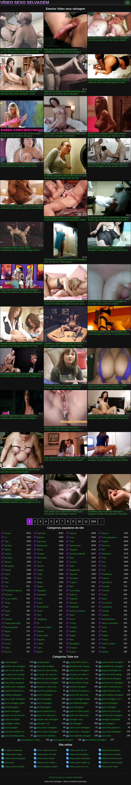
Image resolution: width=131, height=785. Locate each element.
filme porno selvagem (14, 682)
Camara (8, 619)
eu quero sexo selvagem (15, 674)
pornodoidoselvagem (78, 703)
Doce (39, 578)
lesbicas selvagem (77, 687)
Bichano (40, 537)
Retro (71, 615)
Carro (39, 648)
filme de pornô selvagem (113, 674)
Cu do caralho (11, 599)
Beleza (8, 549)
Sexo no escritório (110, 623)
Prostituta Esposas (13, 590)
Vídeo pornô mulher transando (48, 762)
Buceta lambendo (77, 554)
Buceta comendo (77, 611)
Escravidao (107, 603)
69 (38, 623)
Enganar (41, 639)
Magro (40, 582)
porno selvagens (44, 703)
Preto (71, 566)
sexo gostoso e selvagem (32, 740)
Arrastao (73, 627)
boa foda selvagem (45, 666)
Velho (104, 627)
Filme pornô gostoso (111, 750)
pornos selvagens (110, 703)
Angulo (40, 570)
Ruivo (39, 599)
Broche (8, 533)
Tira (6, 586)
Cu (6, 537)
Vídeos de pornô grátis (112, 762)
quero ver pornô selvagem (113, 711)
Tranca (105, 639)
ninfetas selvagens (13, 695)
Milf (103, 549)
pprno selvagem (109, 707)
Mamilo (105, 652)
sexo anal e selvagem (47, 727)
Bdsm (104, 599)
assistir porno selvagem (112, 662)
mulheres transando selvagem (80, 691)
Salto (7, 615)
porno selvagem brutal (79, 699)
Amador (40, 554)
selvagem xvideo (12, 723)
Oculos (8, 643)
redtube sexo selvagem (47, 719)
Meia (71, 558)
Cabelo (40, 643)
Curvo (104, 594)
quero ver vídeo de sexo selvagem (48, 715)
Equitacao (41, 541)
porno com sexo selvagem (80, 695)
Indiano (105, 635)
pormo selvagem (44, 695)
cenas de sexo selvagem (48, 670)
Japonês (73, 574)
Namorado (42, 558)
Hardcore (41, 533)
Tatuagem (41, 590)
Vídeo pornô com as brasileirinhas (80, 766)
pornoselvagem (44, 707)
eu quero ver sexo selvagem (48, 674)
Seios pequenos (109, 537)
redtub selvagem (12, 719)
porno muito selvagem (15, 699)
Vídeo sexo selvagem (24, 3)
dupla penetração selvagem (113, 670)
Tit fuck (72, 623)
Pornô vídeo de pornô (47, 750)
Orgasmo (73, 599)
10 (79, 521)
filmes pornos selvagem (48, 682)
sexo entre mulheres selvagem (48, 736)
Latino (40, 603)
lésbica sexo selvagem (15, 687)
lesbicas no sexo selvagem (48, 687)
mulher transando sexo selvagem (113, 687)
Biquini (8, 631)
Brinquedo (9, 566)
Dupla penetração (13, 623)
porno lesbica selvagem (112, 695)
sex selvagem (75, 723)
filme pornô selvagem (111, 678)
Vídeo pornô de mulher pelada (48, 754)
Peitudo (72, 533)
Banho (40, 652)
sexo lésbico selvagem (96, 740)
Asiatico (8, 554)
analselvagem (43, 662)
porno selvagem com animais (113, 699)
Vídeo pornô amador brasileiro (113, 754)
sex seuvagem (11, 727)
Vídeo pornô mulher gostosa (80, 762)
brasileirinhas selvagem (112, 666)
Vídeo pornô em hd (78, 750)
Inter (7, 582)
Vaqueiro (73, 549)
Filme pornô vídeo (110, 766)
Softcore (73, 594)
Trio (103, 570)
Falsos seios (42, 635)
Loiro (71, 537)
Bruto (104, 631)
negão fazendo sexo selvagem (113, 691)
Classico (73, 648)
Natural (40, 566)
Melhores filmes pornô (112, 758)
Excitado (8, 558)
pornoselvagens (76, 707)
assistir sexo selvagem (15, 666)
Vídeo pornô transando (15, 758)
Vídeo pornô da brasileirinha (15, 766)
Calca (7, 574)
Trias (71, 541)
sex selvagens (108, 723)
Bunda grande (11, 627)
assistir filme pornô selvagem (80, 662)
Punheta (106, 586)
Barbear (8, 545)
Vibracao (73, 603)
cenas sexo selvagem (79, 670)
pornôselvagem (12, 707)
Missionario (42, 545)
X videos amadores (13, 750)
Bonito (40, 549)
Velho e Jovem (108, 643)
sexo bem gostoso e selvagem (113, 727)
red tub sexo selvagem (112, 715)
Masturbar (106, 554)
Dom (39, 615)
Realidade (74, 607)
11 (86, 521)
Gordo (7, 611)
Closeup (8, 594)
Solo (104, 566)
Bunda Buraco (108, 619)
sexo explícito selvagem (80, 736)
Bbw (104, 648)
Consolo (105, 590)
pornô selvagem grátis (15, 703)
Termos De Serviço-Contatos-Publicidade (65, 777)
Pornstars (73, 578)
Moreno (105, 533)
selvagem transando (111, 719)
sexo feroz (106, 736)
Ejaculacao (107, 582)
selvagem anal (76, 719)
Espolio (105, 541)
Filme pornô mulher (46, 758)
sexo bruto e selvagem (79, 732)
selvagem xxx (43, 723)
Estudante (41, 594)
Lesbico (105, 615)
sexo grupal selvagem (63, 740)
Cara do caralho (44, 627)
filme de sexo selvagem (47, 678)
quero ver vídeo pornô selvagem (80, 715)
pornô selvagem (44, 699)
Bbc (6, 578)
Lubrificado (107, 607)
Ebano (40, 586)
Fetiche (40, 631)
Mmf (71, 586)
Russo (72, 619)
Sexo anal (9, 762)
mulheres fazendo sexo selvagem (15, 691)
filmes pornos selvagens (80, 682)
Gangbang (42, 619)
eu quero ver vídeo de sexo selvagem (80, 674)
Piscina (8, 652)
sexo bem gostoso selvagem (15, 732)
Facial (39, 611)
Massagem (74, 643)
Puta (104, 558)
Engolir (72, 635)
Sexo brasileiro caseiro (47, 766)
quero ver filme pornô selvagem (80, 711)
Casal (39, 574)
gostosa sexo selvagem (112, 682)
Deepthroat (74, 570)
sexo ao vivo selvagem (79, 727)
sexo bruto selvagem (111, 732)
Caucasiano (74, 590)
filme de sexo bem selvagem (15, 678)
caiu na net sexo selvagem (15, 670)
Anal (39, 562)
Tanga (7, 603)
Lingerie (73, 582)
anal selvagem (11, 662)
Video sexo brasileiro (78, 754)
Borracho (106, 545)
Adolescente (75, 545)
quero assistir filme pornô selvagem (48, 711)
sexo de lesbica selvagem (15, 736)
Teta (7, 541)
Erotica (72, 652)
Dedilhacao (107, 574)
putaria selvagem (12, 711)
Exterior (105, 578)
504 (93, 521)
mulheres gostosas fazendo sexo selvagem (48, 691)
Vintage (105, 611)
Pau (103, 562)
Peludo (8, 570)
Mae (7, 607)
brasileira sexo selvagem (80, 666)
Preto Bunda (42, 607)
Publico (72, 631)
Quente (8, 562)
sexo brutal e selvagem (47, 732)
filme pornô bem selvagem (80, 678)
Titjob (7, 635)
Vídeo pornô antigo (13, 754)
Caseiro (72, 562)
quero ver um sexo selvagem (15, 715)
